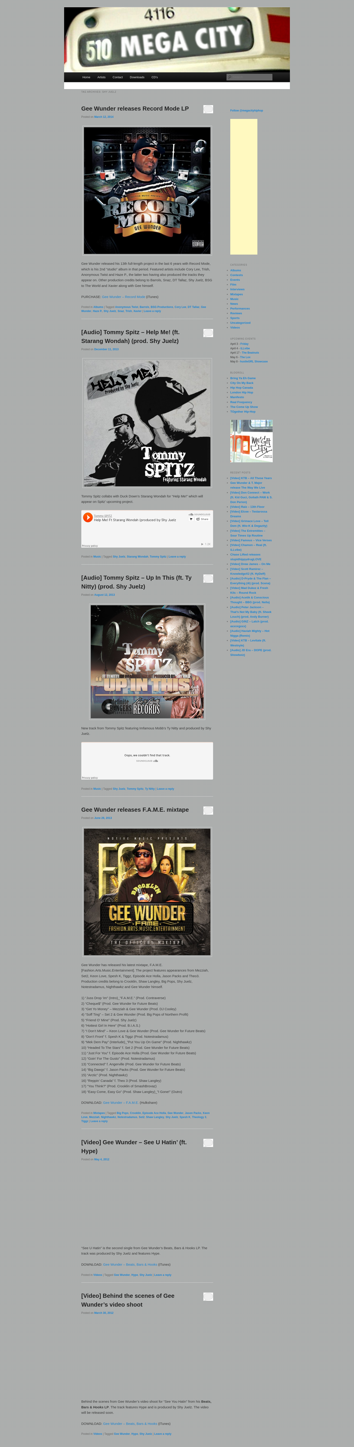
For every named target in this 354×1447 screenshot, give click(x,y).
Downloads (137, 77)
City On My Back (242, 383)
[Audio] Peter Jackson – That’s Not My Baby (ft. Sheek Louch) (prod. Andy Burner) (250, 611)
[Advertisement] (243, 187)
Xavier (137, 311)
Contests (236, 275)
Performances (240, 308)
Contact (118, 77)
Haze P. (97, 311)
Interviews (237, 289)
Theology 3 (199, 1117)
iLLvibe (245, 348)
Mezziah (94, 1117)
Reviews (236, 313)
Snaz (121, 311)
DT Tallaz (194, 307)
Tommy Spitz (158, 556)
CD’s (154, 77)
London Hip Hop (241, 392)
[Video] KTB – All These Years (251, 478)
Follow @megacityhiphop (246, 110)
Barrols (144, 307)
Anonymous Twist (126, 307)
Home (86, 77)
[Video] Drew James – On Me (250, 564)
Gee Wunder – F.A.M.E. (121, 1102)
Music (97, 556)
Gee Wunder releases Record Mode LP (135, 108)
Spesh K (185, 1117)
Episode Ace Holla (154, 1113)
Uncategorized (240, 322)
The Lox (245, 357)
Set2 (141, 1117)
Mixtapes (99, 1113)
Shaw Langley (155, 1117)
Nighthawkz (108, 1117)
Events (235, 279)
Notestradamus (127, 1117)
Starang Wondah (137, 556)
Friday (244, 343)
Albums (98, 307)
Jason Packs (193, 1113)
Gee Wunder (175, 1113)
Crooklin (135, 1113)
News (234, 303)
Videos (97, 1275)
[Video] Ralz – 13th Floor (247, 506)
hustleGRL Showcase (254, 361)
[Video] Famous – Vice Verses (251, 540)
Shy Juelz (110, 311)
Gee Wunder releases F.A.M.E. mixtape (135, 809)
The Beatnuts (250, 352)
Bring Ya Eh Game (243, 378)
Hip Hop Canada (241, 387)
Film (233, 284)
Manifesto (237, 397)
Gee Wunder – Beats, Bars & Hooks (130, 1264)
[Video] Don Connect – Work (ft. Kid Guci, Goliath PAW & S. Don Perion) (251, 497)
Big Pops (122, 1113)
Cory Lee (180, 307)
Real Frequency (241, 402)
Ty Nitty (150, 788)
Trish (129, 311)
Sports (235, 318)
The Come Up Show (244, 407)
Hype (134, 1275)
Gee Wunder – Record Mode (123, 297)
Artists (101, 77)
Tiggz (84, 1121)
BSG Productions (162, 307)
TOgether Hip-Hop (243, 411)
